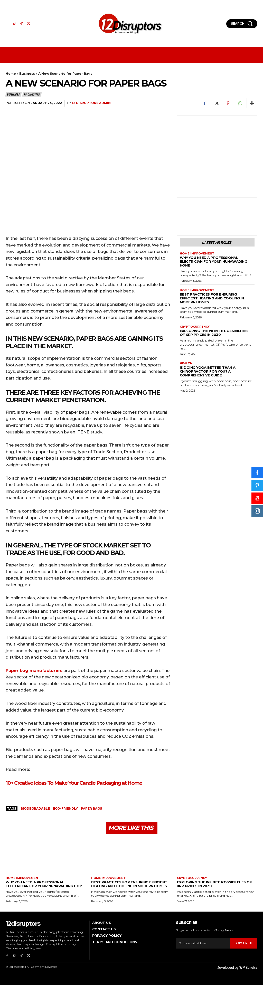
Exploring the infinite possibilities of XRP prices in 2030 (214, 333)
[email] (203, 943)
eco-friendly (65, 808)
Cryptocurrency (195, 326)
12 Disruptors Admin (91, 103)
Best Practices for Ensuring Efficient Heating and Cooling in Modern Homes (212, 298)
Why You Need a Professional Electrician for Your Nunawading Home (213, 261)
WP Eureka (248, 967)
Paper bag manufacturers (34, 670)
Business (27, 73)
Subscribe (243, 943)
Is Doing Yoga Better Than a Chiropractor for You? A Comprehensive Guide (208, 371)
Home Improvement (197, 253)
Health (186, 363)
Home (11, 73)
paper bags (91, 808)
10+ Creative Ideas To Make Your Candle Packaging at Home (74, 783)
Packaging (32, 94)
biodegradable (35, 808)
